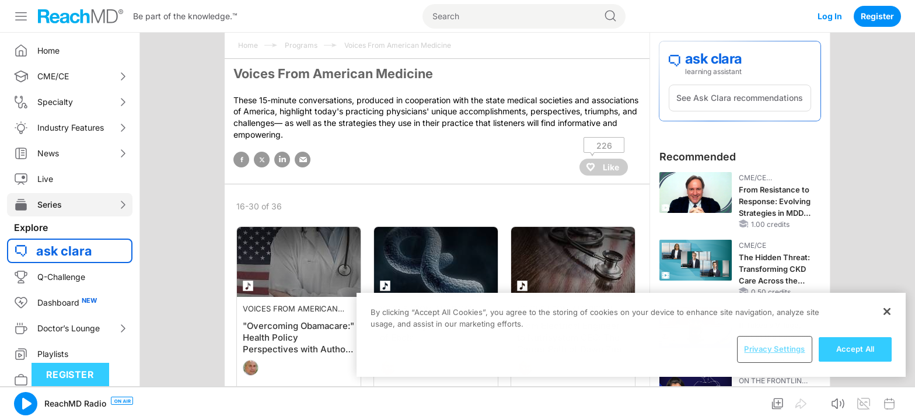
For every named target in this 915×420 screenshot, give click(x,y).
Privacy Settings (774, 349)
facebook (241, 159)
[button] (25, 403)
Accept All (855, 349)
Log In (830, 16)
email (302, 159)
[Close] (887, 311)
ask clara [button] (64, 250)
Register (877, 16)
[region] (631, 335)
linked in (282, 159)
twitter (262, 159)
